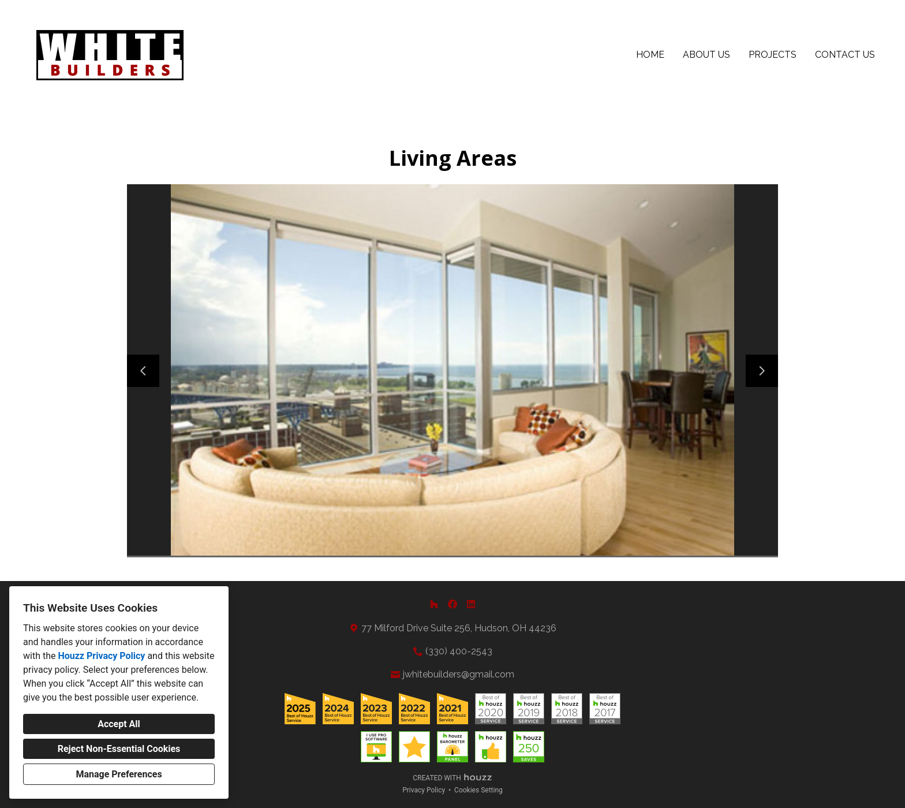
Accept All (119, 723)
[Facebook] (452, 604)
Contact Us (845, 54)
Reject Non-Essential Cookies (119, 748)
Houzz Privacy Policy (101, 655)
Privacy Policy (423, 790)
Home (650, 54)
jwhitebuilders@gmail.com (458, 674)
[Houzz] (434, 604)
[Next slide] (762, 371)
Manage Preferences (119, 774)
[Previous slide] (143, 371)
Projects (772, 54)
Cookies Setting (478, 790)
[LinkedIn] (470, 604)
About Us (706, 54)
